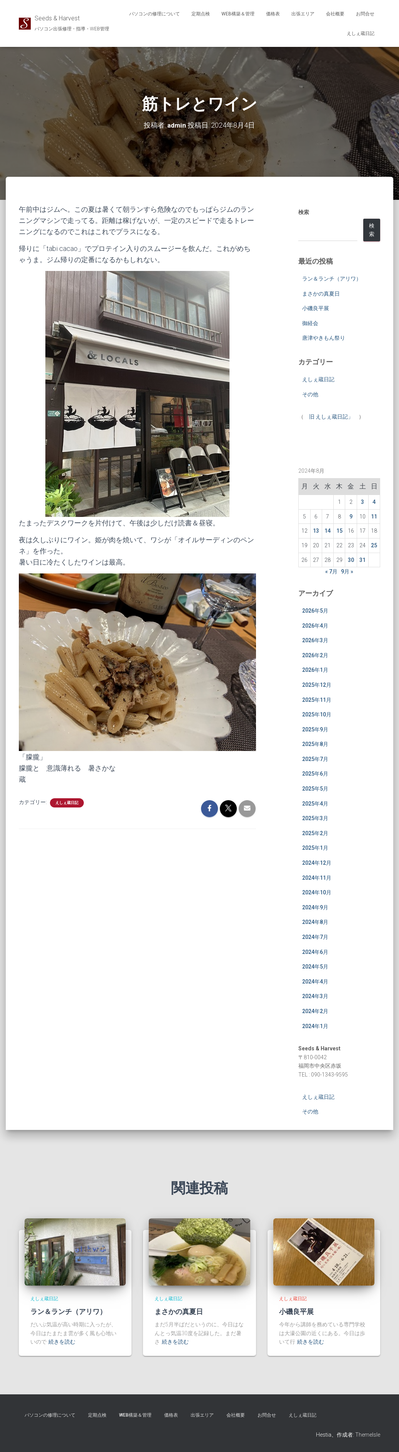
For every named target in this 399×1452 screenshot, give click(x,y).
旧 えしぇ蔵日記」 (331, 417)
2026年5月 (315, 611)
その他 (310, 394)
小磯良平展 (315, 308)
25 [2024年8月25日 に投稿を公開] (374, 545)
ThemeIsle (367, 1435)
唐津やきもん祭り (323, 338)
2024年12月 (316, 863)
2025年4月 (315, 804)
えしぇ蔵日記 (360, 33)
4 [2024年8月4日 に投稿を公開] (374, 502)
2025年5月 (315, 789)
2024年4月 (315, 982)
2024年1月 (315, 1026)
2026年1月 (315, 670)
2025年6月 (315, 774)
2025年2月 (315, 833)
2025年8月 (315, 744)
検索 (303, 212)
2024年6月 (315, 952)
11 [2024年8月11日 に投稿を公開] (374, 516)
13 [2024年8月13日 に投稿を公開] (316, 531)
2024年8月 (315, 922)
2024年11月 (316, 878)
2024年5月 (315, 967)
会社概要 (335, 14)
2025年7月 (315, 759)
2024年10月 (316, 892)
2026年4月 (315, 626)
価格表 (273, 14)
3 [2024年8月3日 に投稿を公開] (362, 502)
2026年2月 (315, 655)
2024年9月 (315, 907)
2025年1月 (315, 848)
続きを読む (61, 1342)
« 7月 (331, 571)
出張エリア (302, 14)
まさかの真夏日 (321, 294)
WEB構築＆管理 (237, 14)
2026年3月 (315, 640)
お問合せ (365, 14)
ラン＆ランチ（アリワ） (331, 279)
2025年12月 (316, 685)
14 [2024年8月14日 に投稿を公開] (327, 531)
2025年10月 (316, 714)
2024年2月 (315, 1011)
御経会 (310, 323)
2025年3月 (315, 818)
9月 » (347, 571)
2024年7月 (315, 937)
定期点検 (200, 14)
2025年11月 (316, 700)
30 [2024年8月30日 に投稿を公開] (351, 560)
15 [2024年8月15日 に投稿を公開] (339, 531)
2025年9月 (315, 729)
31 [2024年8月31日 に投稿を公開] (362, 560)
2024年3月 (315, 996)
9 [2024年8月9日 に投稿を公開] (350, 516)
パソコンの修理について (154, 14)
